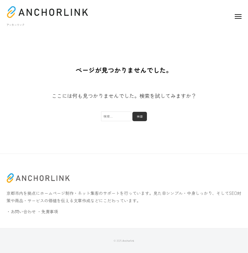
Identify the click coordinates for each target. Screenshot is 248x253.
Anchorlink (128, 240)
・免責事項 (47, 211)
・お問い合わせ (21, 211)
